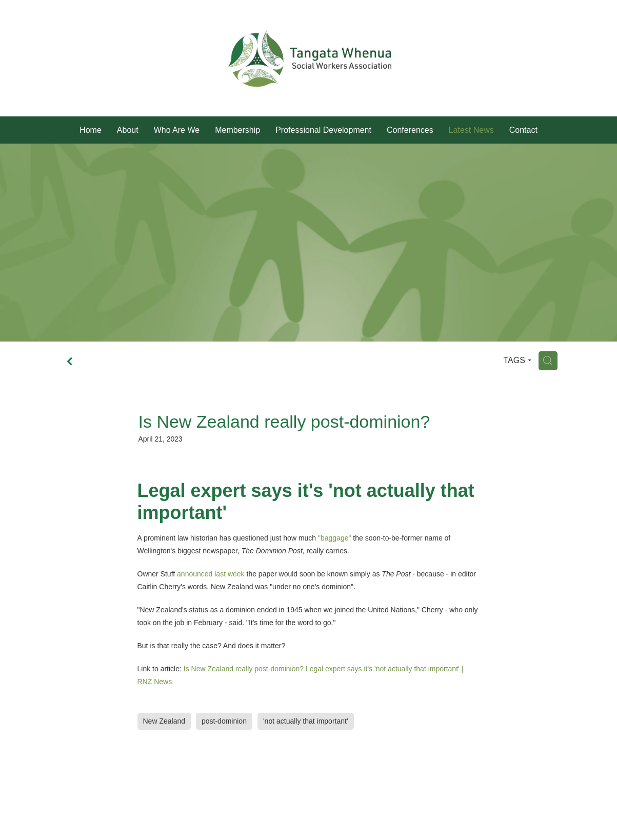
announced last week (211, 574)
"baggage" (334, 538)
